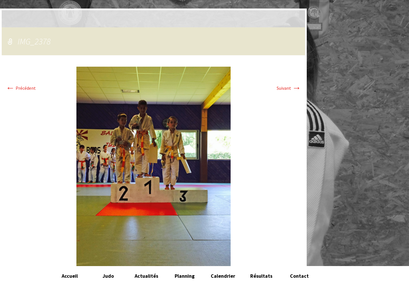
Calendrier (223, 276)
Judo (108, 276)
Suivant (289, 88)
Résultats (261, 276)
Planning (185, 276)
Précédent (21, 88)
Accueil (70, 276)
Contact (299, 276)
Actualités (146, 276)
